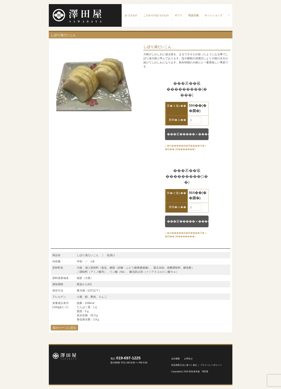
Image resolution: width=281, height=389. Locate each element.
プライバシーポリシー (211, 365)
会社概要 (175, 358)
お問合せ (188, 358)
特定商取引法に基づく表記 (184, 365)
